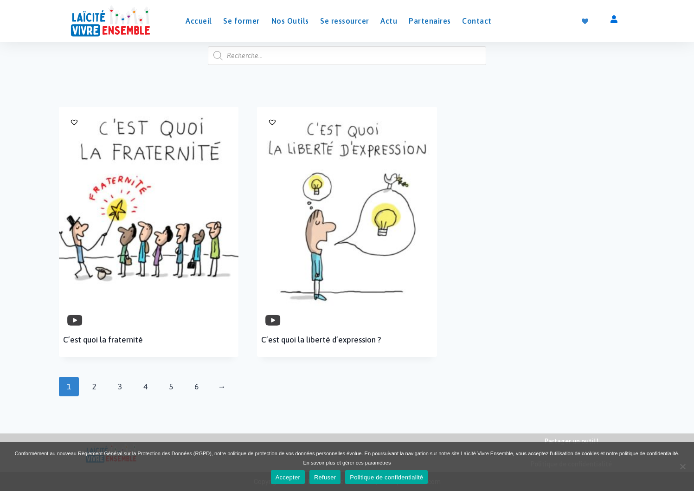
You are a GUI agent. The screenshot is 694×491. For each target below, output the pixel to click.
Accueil (199, 21)
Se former (241, 21)
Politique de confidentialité (386, 477)
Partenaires (430, 21)
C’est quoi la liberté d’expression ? (321, 339)
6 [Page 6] (196, 386)
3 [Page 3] (120, 386)
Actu (388, 21)
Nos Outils (290, 21)
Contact (477, 21)
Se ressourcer (344, 21)
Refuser (325, 477)
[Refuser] (682, 466)
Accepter (288, 477)
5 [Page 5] (171, 386)
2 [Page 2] (94, 386)
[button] (151, 122)
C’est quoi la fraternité (103, 339)
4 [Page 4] (145, 386)
